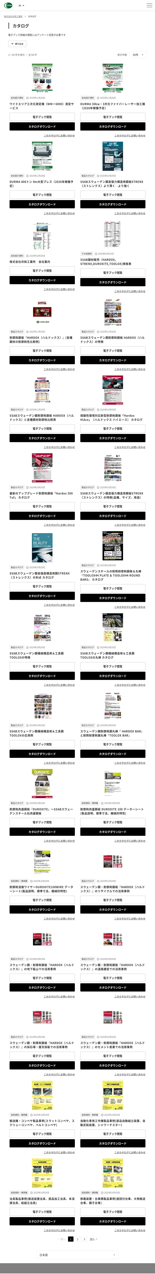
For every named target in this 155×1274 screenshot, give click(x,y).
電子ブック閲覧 (42, 117)
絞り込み (17, 43)
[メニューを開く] (149, 5)
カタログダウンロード (42, 126)
